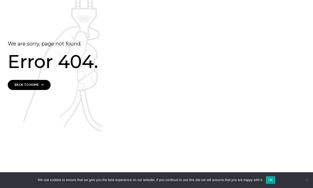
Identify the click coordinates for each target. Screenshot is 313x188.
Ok (270, 180)
